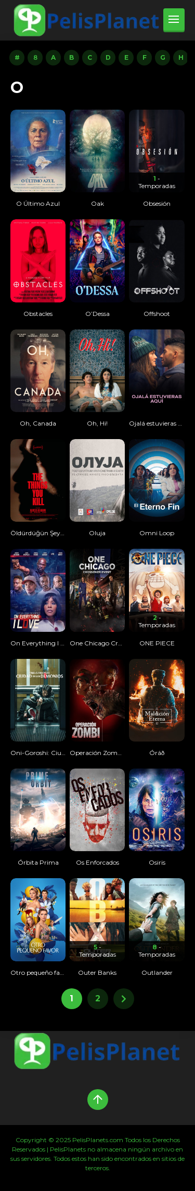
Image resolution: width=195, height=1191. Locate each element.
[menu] (174, 20)
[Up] (97, 1099)
